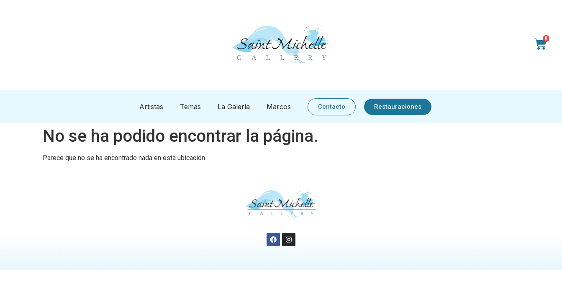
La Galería (234, 106)
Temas (190, 106)
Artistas (151, 106)
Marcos (279, 106)
